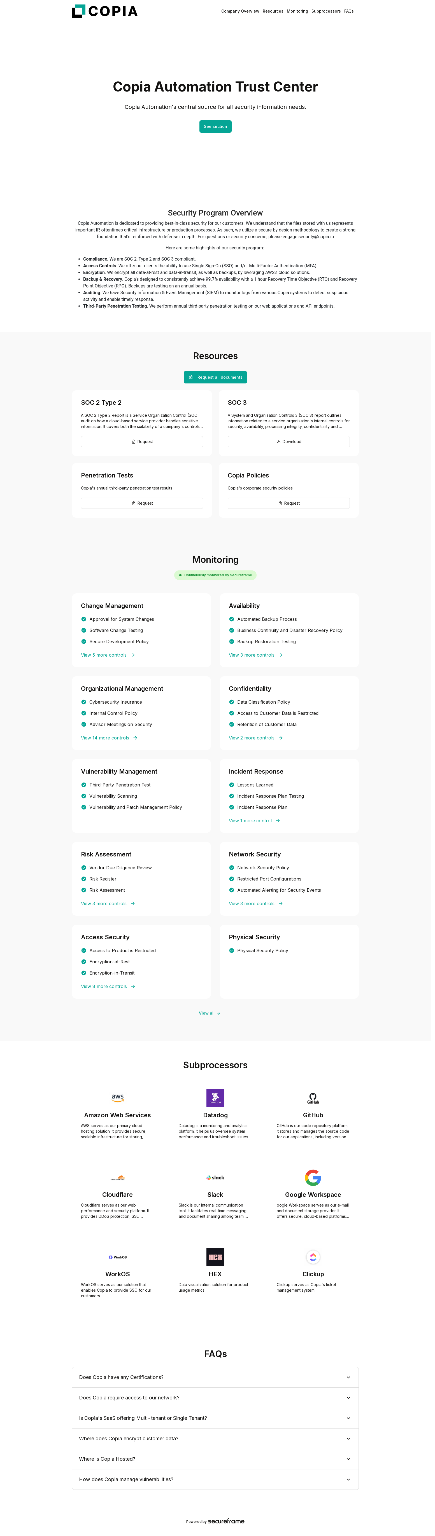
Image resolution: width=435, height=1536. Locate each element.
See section (215, 126)
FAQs (349, 11)
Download (288, 441)
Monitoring (297, 11)
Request (142, 441)
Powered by (215, 1521)
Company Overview (240, 11)
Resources (273, 11)
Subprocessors (326, 11)
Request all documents (215, 377)
